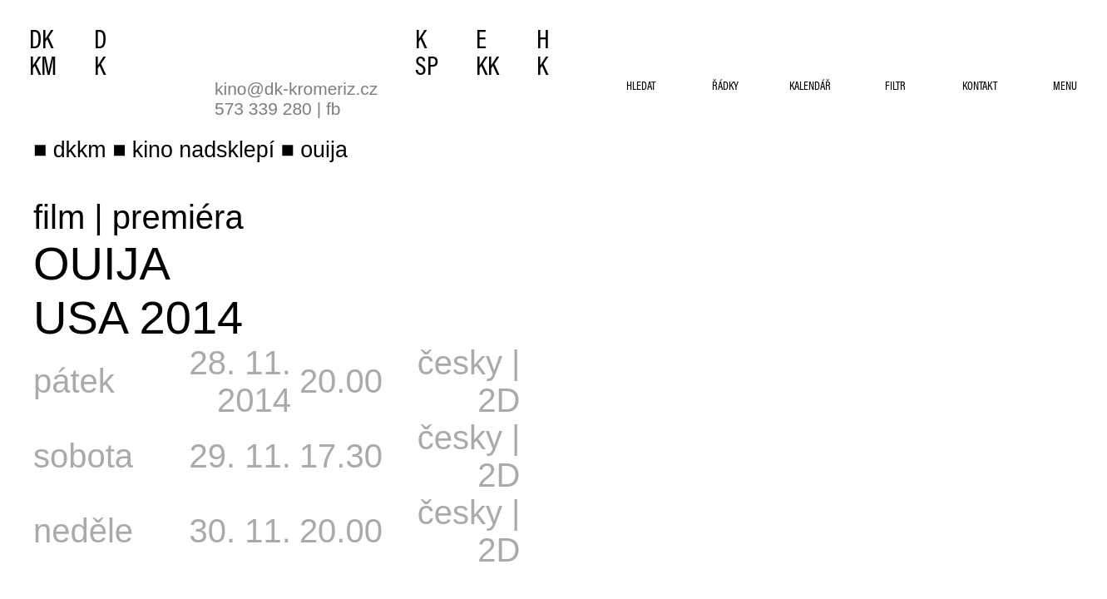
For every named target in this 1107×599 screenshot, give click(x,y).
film (59, 217)
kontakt (979, 87)
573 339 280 (263, 108)
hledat (640, 87)
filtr (895, 87)
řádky (725, 87)
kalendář (810, 87)
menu (1065, 87)
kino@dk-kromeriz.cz (296, 88)
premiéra (178, 217)
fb (333, 108)
